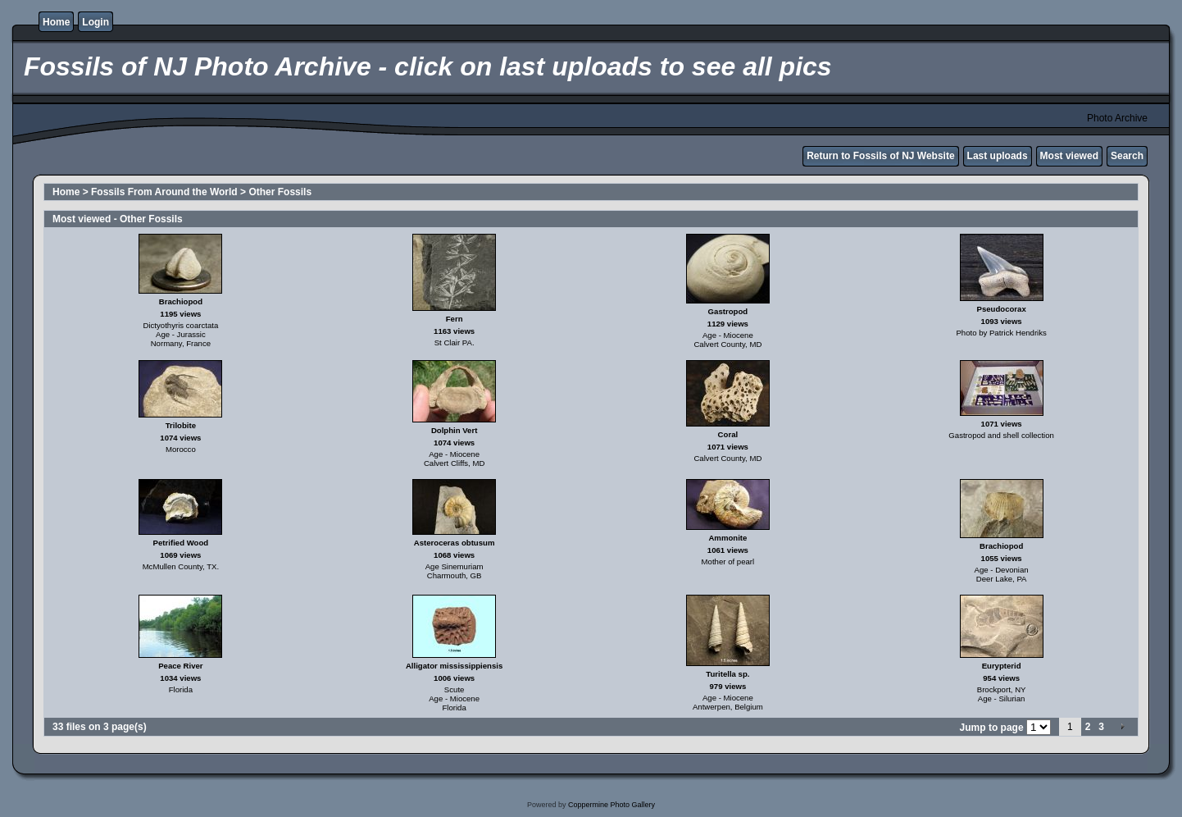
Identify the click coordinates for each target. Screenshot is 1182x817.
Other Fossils (279, 192)
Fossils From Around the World (164, 192)
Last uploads (997, 156)
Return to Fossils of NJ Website (880, 156)
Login (95, 22)
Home (56, 22)
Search (1127, 156)
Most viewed (1069, 156)
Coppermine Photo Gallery (611, 805)
